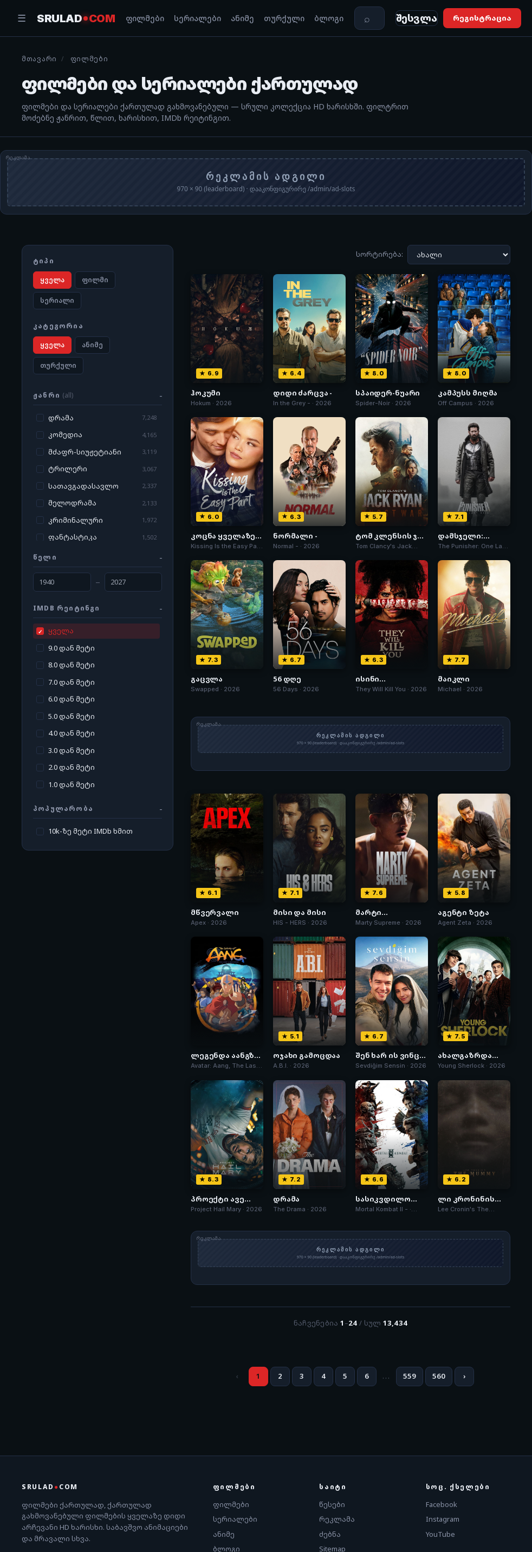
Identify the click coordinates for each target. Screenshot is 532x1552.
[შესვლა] (424, 20)
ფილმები (145, 20)
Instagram (442, 1522)
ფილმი (95, 282)
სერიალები (197, 20)
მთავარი (39, 62)
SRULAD (76, 19)
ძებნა (330, 1537)
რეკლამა (337, 1522)
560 (438, 1379)
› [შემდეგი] (464, 1379)
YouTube (440, 1537)
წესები (332, 1507)
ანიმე (242, 20)
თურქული (284, 20)
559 (409, 1379)
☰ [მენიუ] (21, 19)
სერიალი (57, 303)
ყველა (52, 282)
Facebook (441, 1507)
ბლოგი (328, 20)
